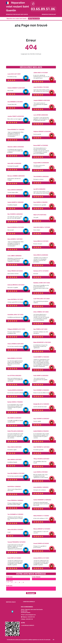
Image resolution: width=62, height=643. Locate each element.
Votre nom (9, 577)
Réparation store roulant (49, 14)
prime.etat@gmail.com (30, 614)
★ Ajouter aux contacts (27, 625)
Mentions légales (11, 602)
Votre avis (9, 585)
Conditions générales (29, 601)
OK (53, 639)
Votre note (9, 581)
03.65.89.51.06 (31, 617)
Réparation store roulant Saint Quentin (17, 14)
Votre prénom (36, 577)
